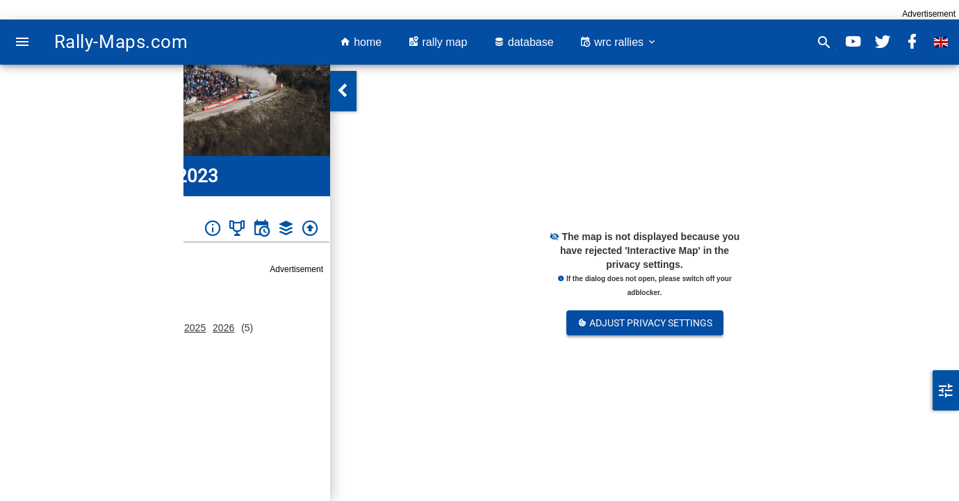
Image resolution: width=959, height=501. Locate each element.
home (361, 42)
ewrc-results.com (130, 478)
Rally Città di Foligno (112, 205)
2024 (166, 327)
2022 (109, 327)
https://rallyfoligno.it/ (137, 435)
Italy (57, 205)
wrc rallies (618, 42)
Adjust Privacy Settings (644, 322)
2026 (223, 327)
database (523, 42)
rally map (437, 42)
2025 (195, 327)
